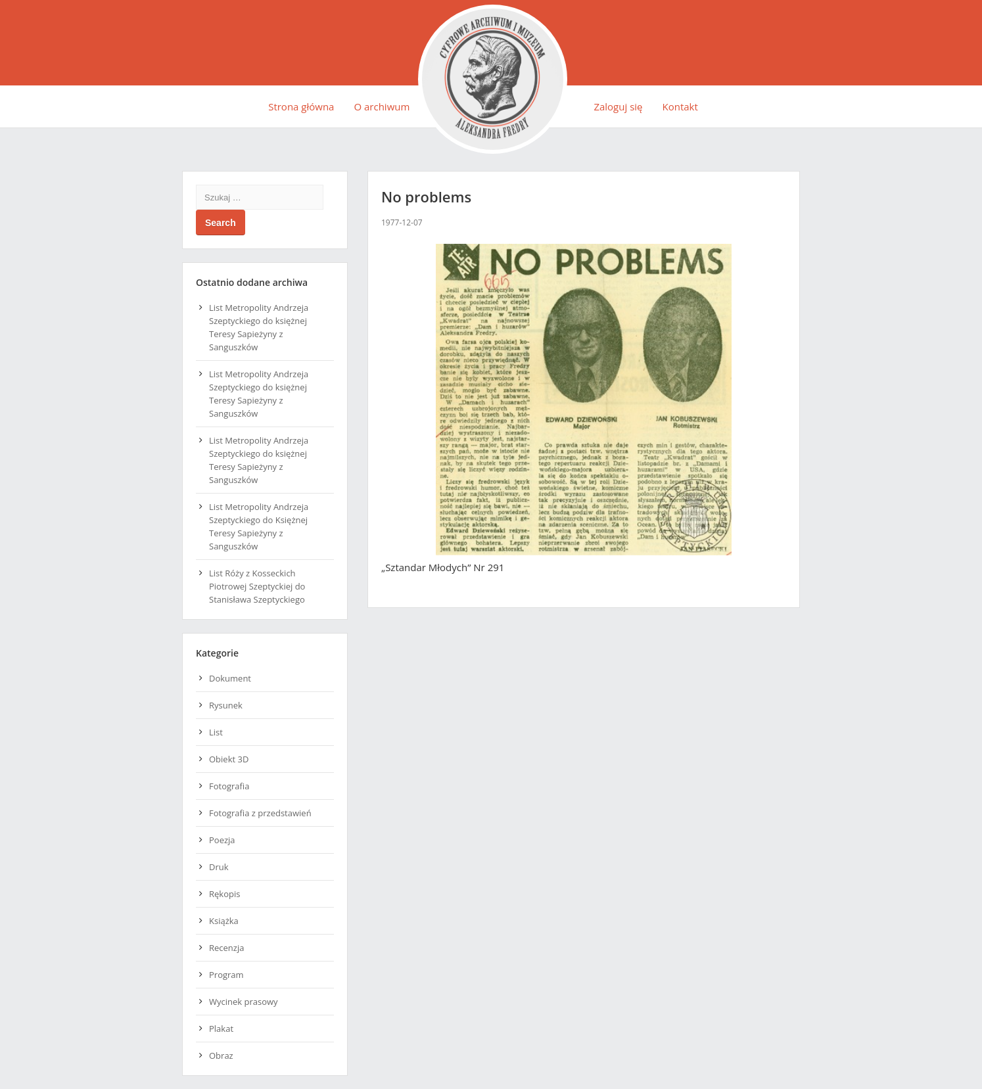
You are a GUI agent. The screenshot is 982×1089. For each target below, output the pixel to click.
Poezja (222, 840)
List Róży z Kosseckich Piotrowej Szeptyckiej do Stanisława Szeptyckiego (257, 586)
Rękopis (224, 894)
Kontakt (680, 106)
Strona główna (301, 106)
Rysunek (226, 705)
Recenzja (226, 948)
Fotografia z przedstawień (260, 813)
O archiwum (381, 106)
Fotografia (229, 786)
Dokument (230, 678)
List (216, 732)
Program (226, 975)
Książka (224, 921)
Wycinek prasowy (243, 1002)
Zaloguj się (618, 106)
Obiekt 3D (228, 759)
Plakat (221, 1028)
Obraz (221, 1055)
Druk (219, 867)
